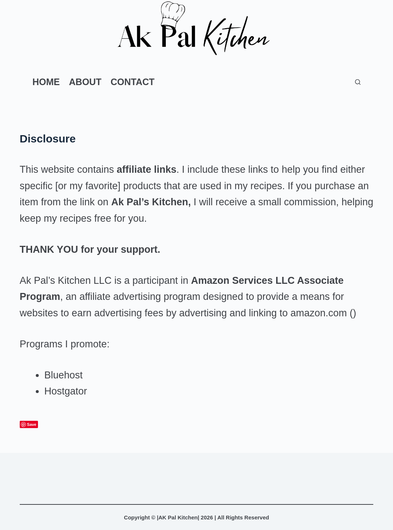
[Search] (357, 82)
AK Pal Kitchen (178, 517)
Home (46, 82)
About (85, 82)
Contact (132, 82)
